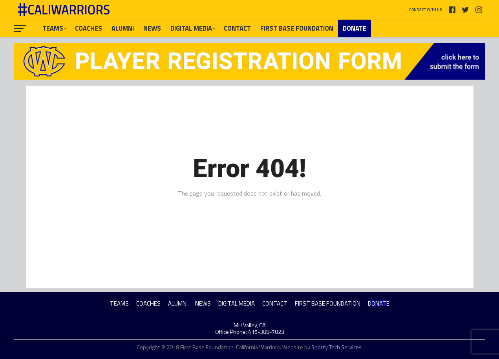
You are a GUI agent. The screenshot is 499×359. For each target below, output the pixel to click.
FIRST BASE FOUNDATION (296, 28)
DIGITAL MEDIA (191, 28)
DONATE (354, 28)
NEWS (152, 28)
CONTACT (237, 28)
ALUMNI (122, 28)
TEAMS (52, 28)
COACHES (88, 28)
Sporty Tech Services (336, 347)
